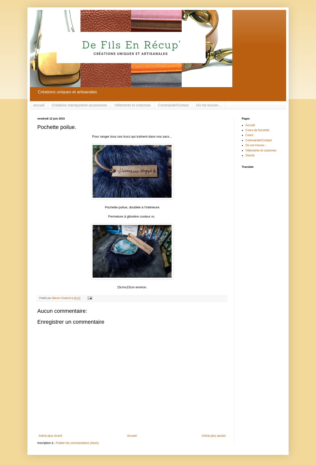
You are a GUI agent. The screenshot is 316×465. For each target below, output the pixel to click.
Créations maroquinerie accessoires (79, 105)
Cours (249, 135)
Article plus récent (50, 436)
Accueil (38, 105)
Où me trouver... (208, 105)
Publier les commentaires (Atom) (77, 443)
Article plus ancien (214, 436)
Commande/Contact (173, 105)
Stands (250, 155)
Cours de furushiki (257, 130)
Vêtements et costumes (132, 105)
